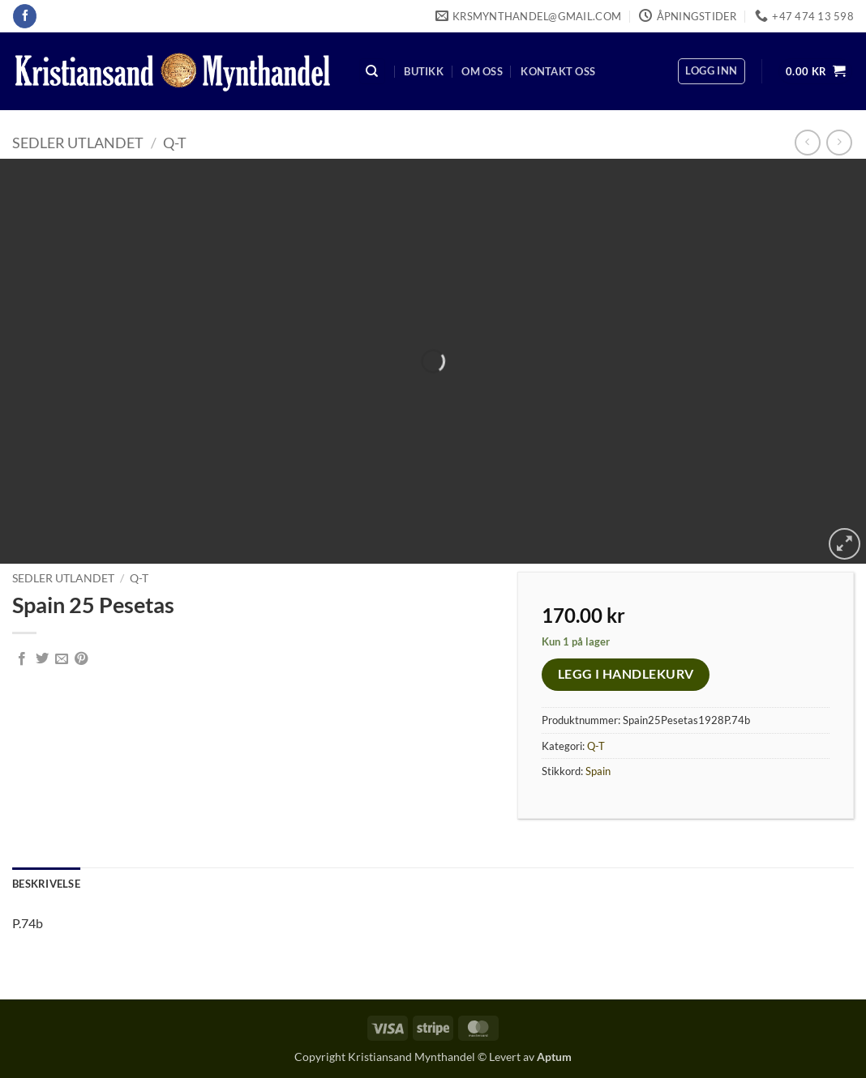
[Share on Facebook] (21, 659)
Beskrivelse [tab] (46, 883)
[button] (711, 71)
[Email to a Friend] (61, 659)
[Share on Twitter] (42, 659)
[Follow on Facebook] (24, 16)
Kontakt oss (558, 71)
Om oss (482, 71)
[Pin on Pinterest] (81, 659)
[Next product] (807, 142)
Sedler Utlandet (78, 142)
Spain (598, 771)
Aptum (554, 1056)
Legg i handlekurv (626, 674)
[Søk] (372, 71)
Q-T (174, 142)
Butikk (424, 71)
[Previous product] (838, 142)
